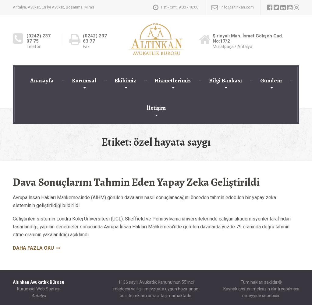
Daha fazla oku (33, 248)
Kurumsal (84, 81)
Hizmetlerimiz (172, 81)
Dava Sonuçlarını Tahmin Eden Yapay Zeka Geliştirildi (136, 182)
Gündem (271, 81)
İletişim (156, 108)
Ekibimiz (125, 81)
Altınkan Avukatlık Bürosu (38, 282)
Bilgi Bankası (225, 81)
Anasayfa (42, 81)
